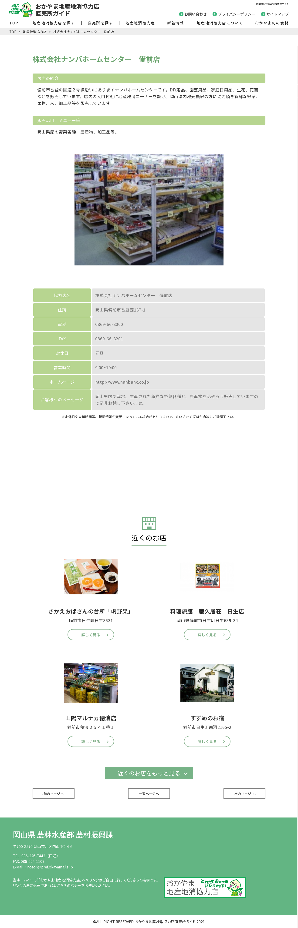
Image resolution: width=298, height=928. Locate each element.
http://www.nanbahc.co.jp (122, 382)
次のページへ (244, 793)
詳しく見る (90, 634)
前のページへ (54, 793)
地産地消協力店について (220, 23)
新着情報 (175, 23)
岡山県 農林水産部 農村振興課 (63, 834)
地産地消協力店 (35, 31)
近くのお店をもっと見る (149, 773)
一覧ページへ (149, 793)
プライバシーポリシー (236, 14)
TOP (14, 23)
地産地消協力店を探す (54, 23)
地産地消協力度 (140, 23)
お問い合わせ (195, 14)
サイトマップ (277, 14)
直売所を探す (100, 23)
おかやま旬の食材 (272, 23)
